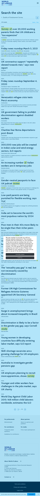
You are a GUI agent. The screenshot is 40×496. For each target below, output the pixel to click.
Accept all (20, 257)
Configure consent (20, 254)
